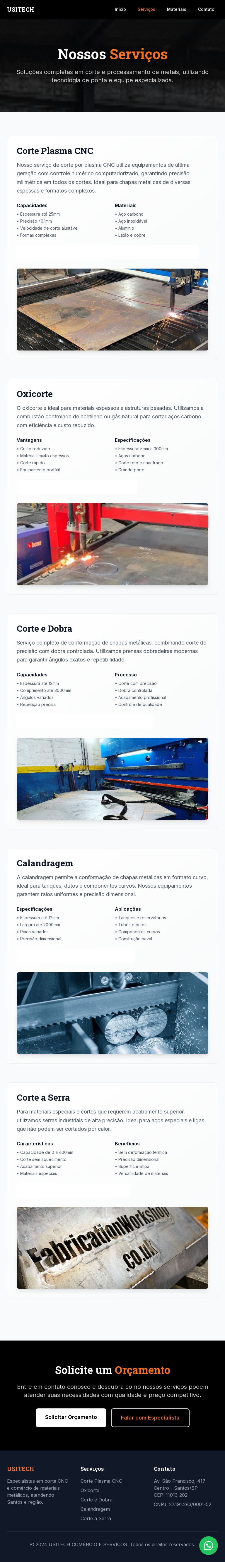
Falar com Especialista (150, 1418)
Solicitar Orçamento (71, 1417)
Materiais (176, 9)
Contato (206, 9)
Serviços (146, 9)
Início (120, 9)
